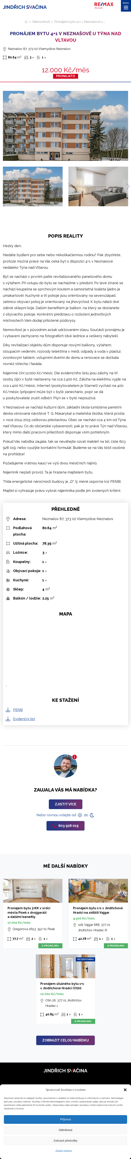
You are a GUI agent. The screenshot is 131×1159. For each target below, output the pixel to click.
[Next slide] (126, 186)
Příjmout (65, 1119)
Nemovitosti (41, 22)
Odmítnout (65, 1130)
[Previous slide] (4, 186)
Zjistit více (65, 804)
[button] (125, 1090)
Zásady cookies (63, 1150)
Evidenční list (24, 719)
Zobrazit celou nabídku (65, 1040)
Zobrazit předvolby (65, 1140)
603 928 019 (65, 826)
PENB (18, 710)
